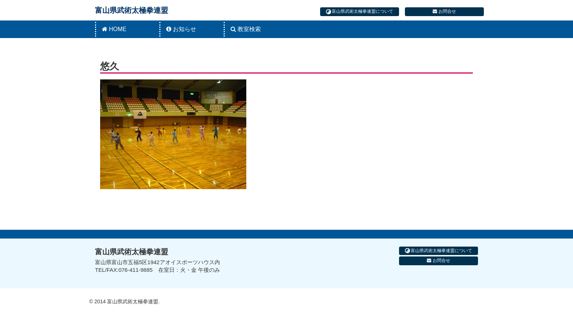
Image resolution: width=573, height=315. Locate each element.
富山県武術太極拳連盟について (359, 11)
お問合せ (444, 11)
